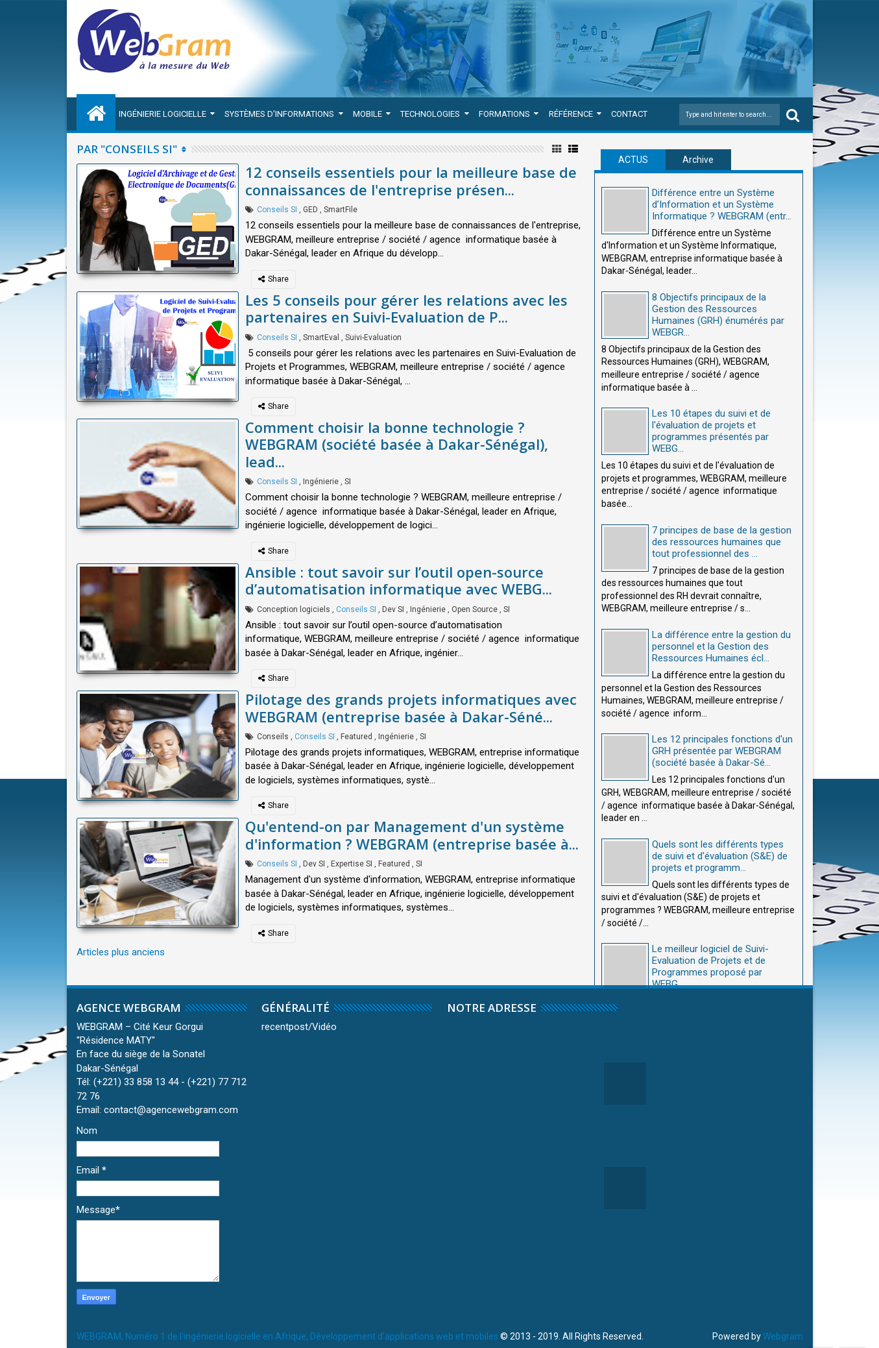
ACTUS (633, 159)
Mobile (367, 114)
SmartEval (321, 337)
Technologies (430, 114)
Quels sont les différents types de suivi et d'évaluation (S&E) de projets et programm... (720, 856)
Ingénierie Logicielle (162, 114)
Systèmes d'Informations (279, 114)
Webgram (783, 1336)
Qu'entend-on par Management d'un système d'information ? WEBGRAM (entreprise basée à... (412, 834)
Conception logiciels (293, 609)
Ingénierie (321, 481)
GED (310, 209)
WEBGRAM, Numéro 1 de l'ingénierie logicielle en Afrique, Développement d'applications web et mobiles (287, 1336)
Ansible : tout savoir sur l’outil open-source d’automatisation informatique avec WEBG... (398, 580)
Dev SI (393, 609)
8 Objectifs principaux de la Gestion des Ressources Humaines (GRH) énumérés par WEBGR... (718, 314)
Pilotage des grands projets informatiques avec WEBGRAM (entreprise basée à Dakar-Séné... (411, 707)
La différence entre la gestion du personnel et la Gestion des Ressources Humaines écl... (721, 646)
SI (347, 481)
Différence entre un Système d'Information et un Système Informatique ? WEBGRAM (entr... (721, 204)
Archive (698, 159)
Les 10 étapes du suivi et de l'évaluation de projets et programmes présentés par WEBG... (711, 431)
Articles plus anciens (121, 952)
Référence (571, 114)
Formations (504, 114)
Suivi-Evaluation (373, 337)
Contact (629, 114)
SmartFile (340, 209)
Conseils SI (277, 209)
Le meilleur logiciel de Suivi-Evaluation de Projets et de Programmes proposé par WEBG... (710, 966)
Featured (356, 736)
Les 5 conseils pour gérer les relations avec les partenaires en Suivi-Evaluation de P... (406, 308)
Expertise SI (351, 863)
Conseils (273, 736)
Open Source (475, 609)
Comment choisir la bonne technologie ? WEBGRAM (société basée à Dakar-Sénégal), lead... (396, 444)
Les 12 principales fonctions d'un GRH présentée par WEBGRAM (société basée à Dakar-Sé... (722, 750)
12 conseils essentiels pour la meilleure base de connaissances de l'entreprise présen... (411, 180)
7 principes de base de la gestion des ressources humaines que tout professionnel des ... (721, 541)
